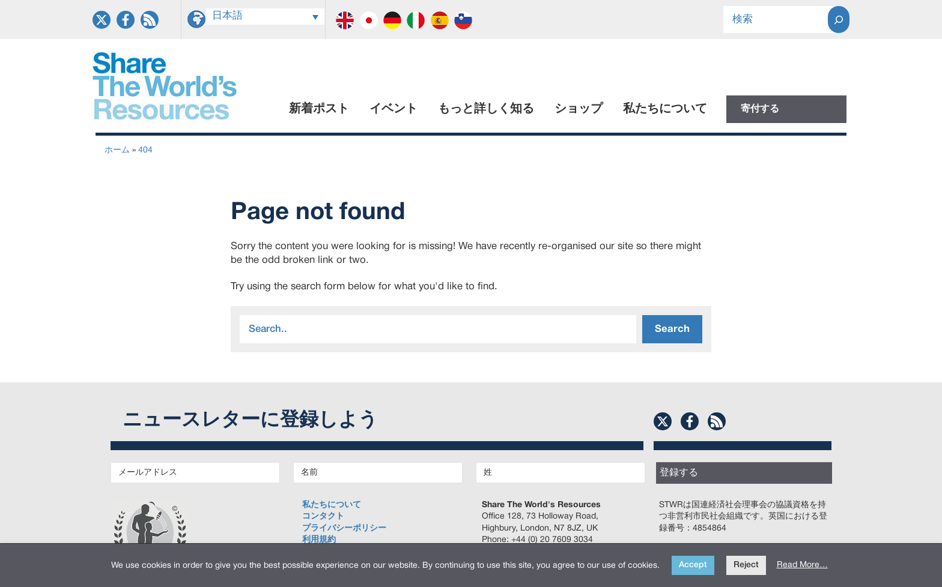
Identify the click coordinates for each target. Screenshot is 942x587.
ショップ (579, 109)
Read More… (802, 565)
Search (672, 329)
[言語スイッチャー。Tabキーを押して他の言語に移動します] (265, 16)
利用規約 (319, 540)
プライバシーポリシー (344, 528)
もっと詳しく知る (486, 109)
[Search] (838, 19)
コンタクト (323, 516)
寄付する (760, 109)
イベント (393, 109)
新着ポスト (319, 109)
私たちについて (665, 109)
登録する (679, 473)
